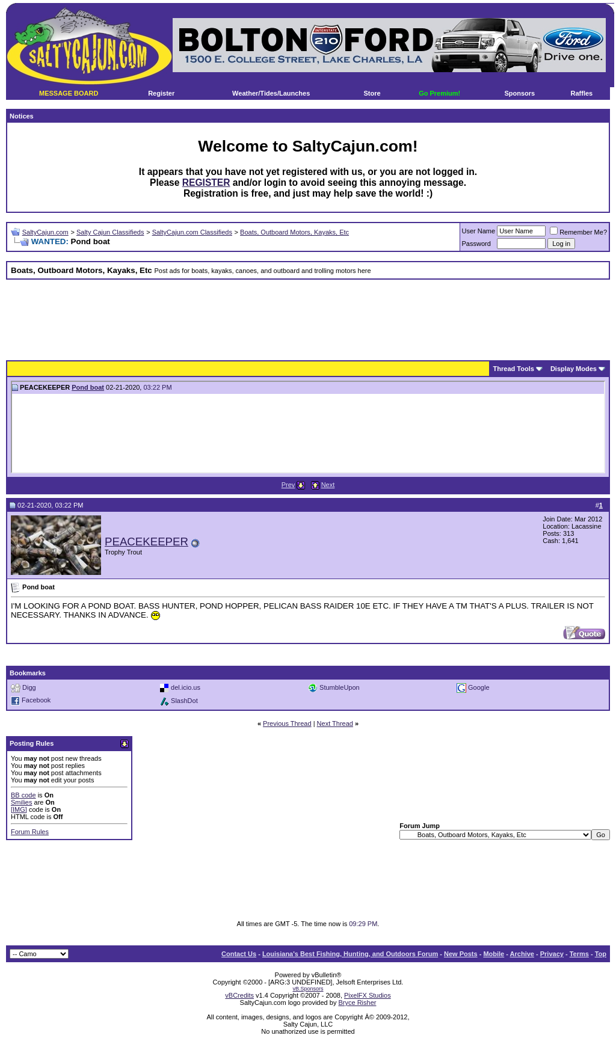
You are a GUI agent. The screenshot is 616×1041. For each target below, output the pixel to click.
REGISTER (206, 182)
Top (600, 953)
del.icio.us (185, 687)
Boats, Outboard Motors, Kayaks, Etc (294, 232)
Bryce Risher (357, 1002)
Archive (522, 953)
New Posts (461, 953)
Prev (288, 484)
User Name (479, 231)
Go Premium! (439, 93)
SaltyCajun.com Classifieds (192, 232)
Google (478, 687)
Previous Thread (287, 723)
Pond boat (88, 387)
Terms (579, 953)
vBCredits (239, 995)
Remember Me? (578, 232)
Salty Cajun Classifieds (110, 232)
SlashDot (184, 700)
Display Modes (573, 368)
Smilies (21, 802)
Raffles (582, 93)
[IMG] (19, 809)
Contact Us (238, 953)
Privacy (552, 953)
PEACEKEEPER (146, 541)
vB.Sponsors (307, 989)
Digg (29, 687)
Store (371, 93)
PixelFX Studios (367, 995)
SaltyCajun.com (45, 232)
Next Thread (335, 723)
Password (476, 243)
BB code (23, 795)
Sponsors (519, 93)
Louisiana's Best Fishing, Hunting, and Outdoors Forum (350, 953)
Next (328, 484)
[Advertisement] (308, 316)
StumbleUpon (339, 687)
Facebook (36, 700)
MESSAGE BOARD (68, 93)
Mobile (493, 953)
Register (161, 93)
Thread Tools (513, 368)
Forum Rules (30, 831)
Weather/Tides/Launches (271, 93)
